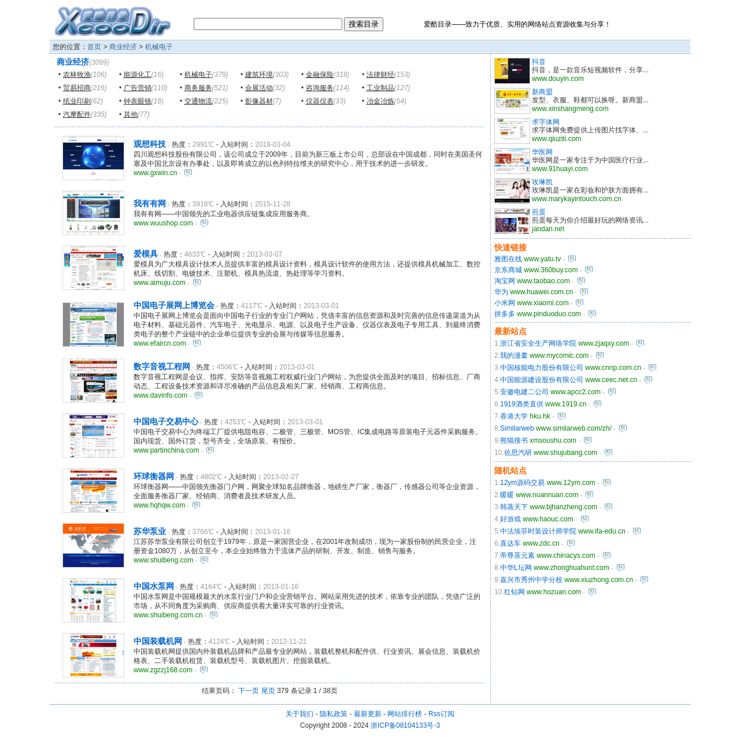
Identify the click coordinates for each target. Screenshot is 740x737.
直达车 (510, 543)
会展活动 (259, 88)
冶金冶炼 (380, 101)
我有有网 (150, 203)
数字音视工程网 (162, 366)
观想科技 (150, 144)
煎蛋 (539, 212)
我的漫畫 (514, 355)
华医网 (542, 152)
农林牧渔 (77, 75)
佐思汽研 (518, 453)
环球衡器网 (154, 476)
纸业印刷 (77, 101)
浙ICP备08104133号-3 (405, 725)
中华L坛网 (516, 568)
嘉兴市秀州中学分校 (531, 580)
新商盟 (542, 92)
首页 (94, 47)
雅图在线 (508, 259)
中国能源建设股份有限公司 (541, 380)
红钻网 (514, 592)
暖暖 (507, 495)
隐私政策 (333, 714)
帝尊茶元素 (517, 555)
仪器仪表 (320, 101)
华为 (501, 292)
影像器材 (259, 101)
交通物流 (198, 101)
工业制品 (380, 88)
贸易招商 (77, 88)
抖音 (539, 62)
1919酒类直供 (521, 404)
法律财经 (380, 75)
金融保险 (320, 75)
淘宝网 (504, 281)
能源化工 (137, 75)
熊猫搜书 (514, 440)
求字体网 (546, 122)
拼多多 (504, 314)
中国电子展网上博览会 (174, 305)
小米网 (504, 303)
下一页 (248, 691)
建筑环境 (259, 75)
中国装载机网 (158, 641)
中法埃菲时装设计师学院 (538, 531)
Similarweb (517, 428)
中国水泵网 (154, 586)
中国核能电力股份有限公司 (541, 368)
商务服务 (198, 88)
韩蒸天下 (514, 507)
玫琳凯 (542, 182)
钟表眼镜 (137, 101)
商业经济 (123, 47)
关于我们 (299, 714)
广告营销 (137, 88)
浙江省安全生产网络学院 (538, 343)
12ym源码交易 (522, 483)
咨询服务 (320, 88)
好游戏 (510, 519)
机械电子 (159, 47)
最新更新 (368, 714)
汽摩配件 (77, 114)
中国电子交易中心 (166, 421)
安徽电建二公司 (524, 392)
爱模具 (146, 253)
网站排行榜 (404, 714)
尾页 (268, 691)
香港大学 (514, 416)
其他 (131, 114)
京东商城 (508, 270)
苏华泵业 (150, 531)
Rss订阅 (441, 714)
